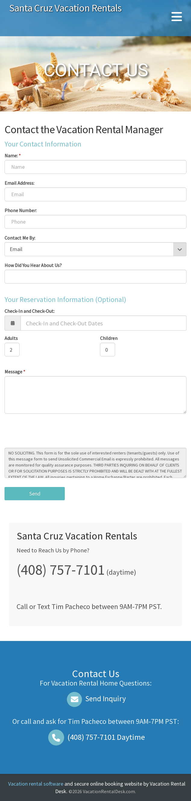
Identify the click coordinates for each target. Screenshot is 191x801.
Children (108, 338)
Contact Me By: (20, 238)
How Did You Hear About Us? (33, 265)
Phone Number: (21, 210)
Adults (11, 338)
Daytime (95, 737)
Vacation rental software (35, 783)
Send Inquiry (95, 698)
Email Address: (19, 183)
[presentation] (50, 431)
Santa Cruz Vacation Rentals (65, 8)
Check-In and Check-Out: (30, 311)
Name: (13, 155)
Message (15, 372)
